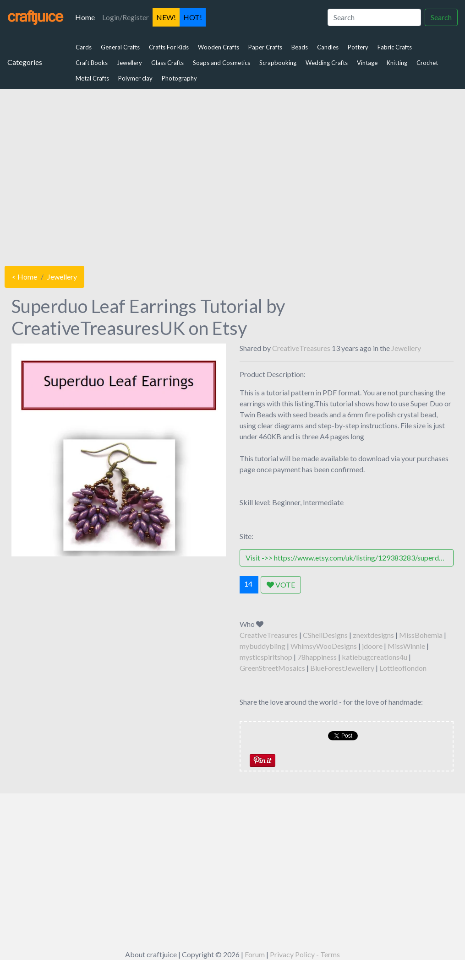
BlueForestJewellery (342, 667)
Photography (179, 78)
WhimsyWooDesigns (323, 646)
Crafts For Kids (169, 47)
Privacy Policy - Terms (305, 954)
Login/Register (125, 17)
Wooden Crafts (218, 47)
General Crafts (120, 47)
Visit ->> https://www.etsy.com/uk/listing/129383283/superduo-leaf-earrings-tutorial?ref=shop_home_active (350, 557)
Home (86, 16)
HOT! (192, 17)
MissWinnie (406, 646)
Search (441, 17)
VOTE (281, 584)
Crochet (427, 62)
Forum (255, 954)
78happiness (317, 657)
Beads (299, 47)
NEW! (166, 17)
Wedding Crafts (327, 62)
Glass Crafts (167, 62)
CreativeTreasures (301, 348)
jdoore (372, 646)
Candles (328, 47)
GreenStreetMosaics (272, 667)
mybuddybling (262, 646)
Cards (84, 47)
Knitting (397, 62)
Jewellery (129, 62)
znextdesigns (373, 635)
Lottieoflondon (403, 667)
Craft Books (92, 62)
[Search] (374, 17)
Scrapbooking (277, 62)
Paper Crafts (265, 47)
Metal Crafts (92, 78)
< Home (24, 276)
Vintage (367, 62)
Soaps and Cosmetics (221, 62)
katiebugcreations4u (374, 657)
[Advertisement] (232, 175)
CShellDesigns (325, 635)
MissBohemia (421, 635)
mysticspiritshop (266, 657)
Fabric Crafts (394, 47)
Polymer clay (135, 78)
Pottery (358, 47)
